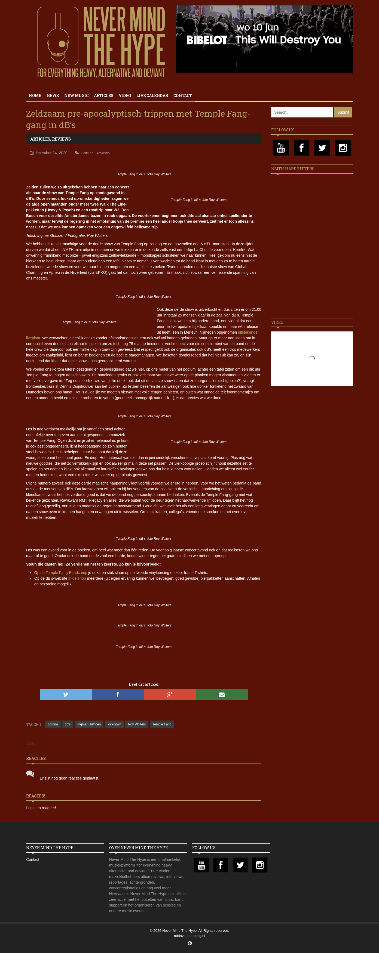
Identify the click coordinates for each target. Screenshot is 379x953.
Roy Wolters (137, 724)
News (53, 95)
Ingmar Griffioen (89, 724)
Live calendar (152, 95)
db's (68, 724)
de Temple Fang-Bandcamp (64, 572)
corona (53, 724)
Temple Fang (161, 724)
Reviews (61, 139)
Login (31, 808)
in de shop (77, 578)
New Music (76, 95)
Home (35, 95)
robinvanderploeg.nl (189, 936)
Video (125, 95)
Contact (182, 95)
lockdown (114, 724)
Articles (103, 95)
